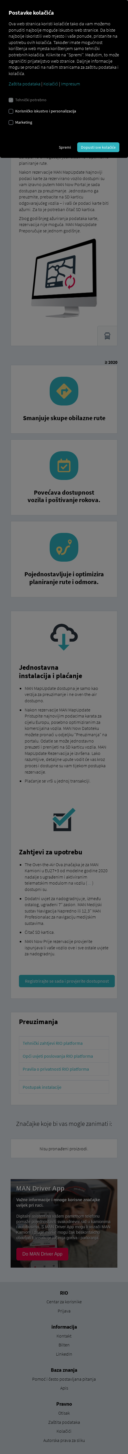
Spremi (65, 147)
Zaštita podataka (24, 84)
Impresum (70, 84)
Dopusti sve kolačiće (98, 147)
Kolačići (50, 84)
